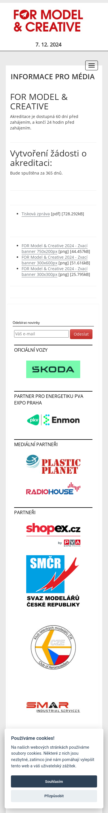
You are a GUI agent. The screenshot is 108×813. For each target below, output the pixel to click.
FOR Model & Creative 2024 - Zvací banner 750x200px (55, 248)
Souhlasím (54, 781)
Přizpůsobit (54, 796)
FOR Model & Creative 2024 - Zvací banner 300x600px (55, 260)
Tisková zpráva (36, 213)
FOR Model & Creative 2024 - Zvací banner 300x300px (55, 271)
